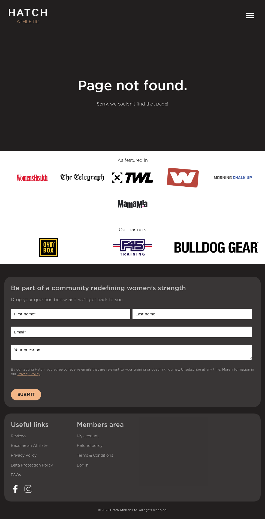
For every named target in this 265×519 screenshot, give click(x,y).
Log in (83, 465)
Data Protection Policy (32, 465)
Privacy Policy (28, 374)
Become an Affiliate (29, 446)
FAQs (16, 475)
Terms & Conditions (95, 456)
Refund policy (90, 446)
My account (88, 436)
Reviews (18, 436)
